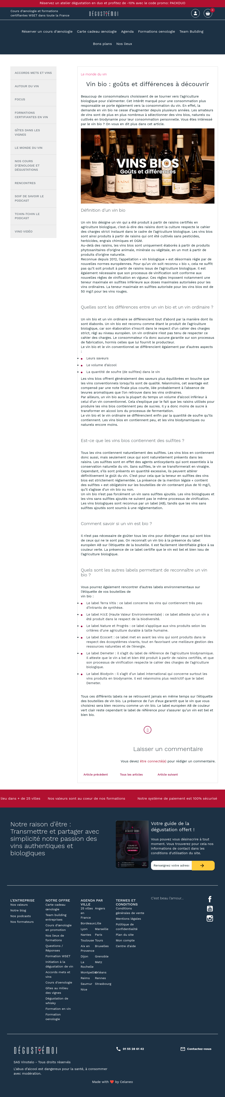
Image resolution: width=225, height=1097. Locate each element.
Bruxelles (102, 946)
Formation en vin (58, 1008)
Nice (84, 989)
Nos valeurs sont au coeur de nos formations (86, 798)
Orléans (100, 972)
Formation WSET (58, 956)
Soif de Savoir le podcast (29, 198)
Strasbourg (103, 983)
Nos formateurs (22, 921)
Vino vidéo (24, 231)
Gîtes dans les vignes (27, 132)
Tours (99, 940)
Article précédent (95, 774)
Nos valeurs (19, 904)
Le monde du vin (28, 147)
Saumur (86, 983)
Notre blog (18, 910)
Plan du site (125, 934)
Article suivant (168, 774)
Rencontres (25, 183)
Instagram (209, 918)
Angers (100, 908)
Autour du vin (27, 86)
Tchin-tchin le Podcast (27, 216)
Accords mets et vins (33, 73)
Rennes (100, 978)
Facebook (209, 899)
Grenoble (102, 956)
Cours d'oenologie (58, 982)
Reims (85, 978)
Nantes (86, 934)
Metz (98, 962)
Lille (98, 923)
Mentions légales (128, 918)
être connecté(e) (153, 761)
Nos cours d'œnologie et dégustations (27, 165)
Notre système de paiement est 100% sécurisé (178, 798)
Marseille (101, 929)
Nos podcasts (20, 916)
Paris (98, 934)
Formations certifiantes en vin (31, 115)
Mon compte (125, 940)
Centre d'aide (126, 946)
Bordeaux (88, 923)
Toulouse (87, 940)
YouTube (209, 908)
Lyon (84, 929)
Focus (20, 99)
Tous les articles (131, 774)
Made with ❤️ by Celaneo (112, 1082)
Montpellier (89, 972)
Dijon (84, 956)
